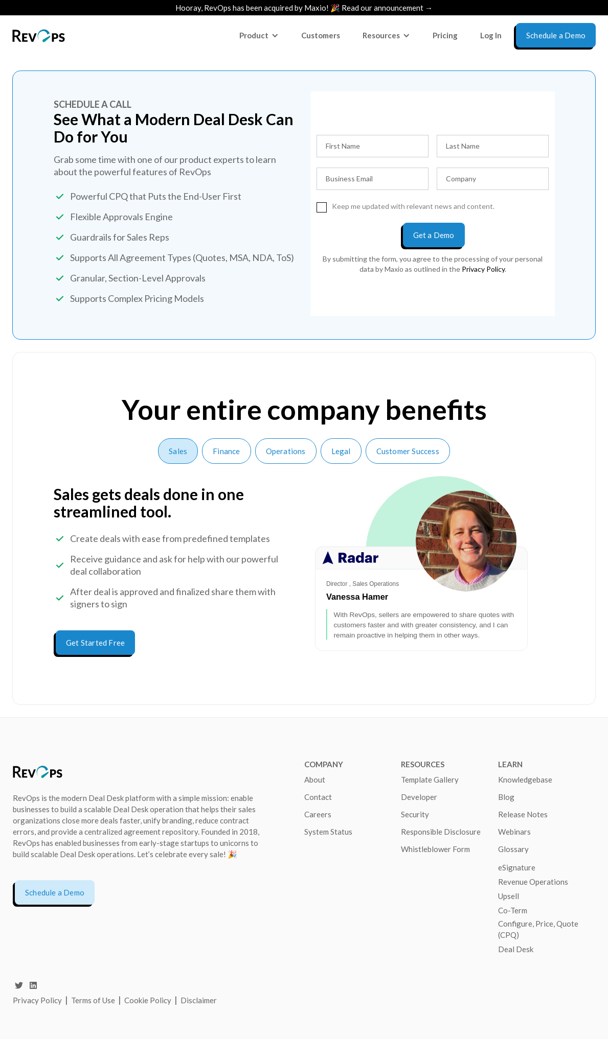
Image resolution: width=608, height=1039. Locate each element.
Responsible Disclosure (441, 831)
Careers (317, 814)
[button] (259, 35)
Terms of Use (94, 1000)
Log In (491, 35)
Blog (506, 796)
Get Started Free (95, 642)
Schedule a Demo (54, 892)
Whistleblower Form (435, 849)
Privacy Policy (37, 1000)
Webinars (514, 831)
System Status (328, 831)
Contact (318, 796)
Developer (419, 796)
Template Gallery (430, 779)
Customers (320, 35)
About (314, 779)
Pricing (445, 35)
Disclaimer (199, 1000)
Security (415, 814)
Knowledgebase (525, 779)
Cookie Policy (147, 1000)
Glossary (513, 849)
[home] (38, 35)
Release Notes (523, 814)
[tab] (178, 451)
